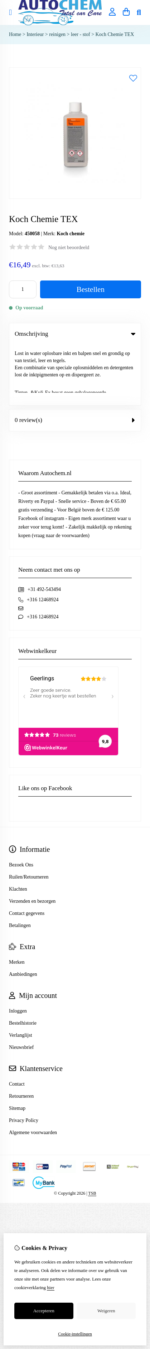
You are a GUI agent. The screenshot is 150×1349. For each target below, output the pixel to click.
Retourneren (21, 1035)
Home (15, 34)
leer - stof (80, 34)
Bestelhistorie (23, 962)
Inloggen (18, 950)
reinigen (58, 34)
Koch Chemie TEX (115, 34)
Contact (17, 1023)
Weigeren (106, 1310)
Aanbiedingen (23, 913)
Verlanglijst (20, 974)
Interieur (35, 34)
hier (50, 1287)
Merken (17, 901)
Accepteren (43, 1310)
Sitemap (17, 1047)
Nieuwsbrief (21, 986)
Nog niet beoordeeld (68, 247)
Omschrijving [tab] (75, 333)
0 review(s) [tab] (75, 359)
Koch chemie (70, 233)
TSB (92, 1132)
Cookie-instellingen (75, 1334)
